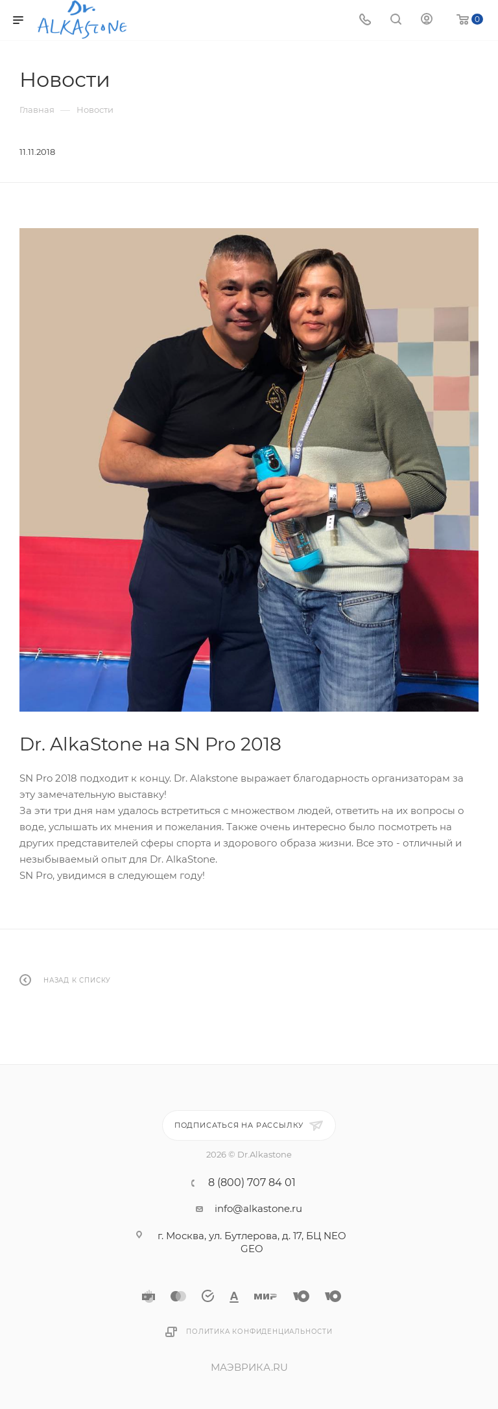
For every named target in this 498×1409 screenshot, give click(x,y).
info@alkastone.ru (258, 1208)
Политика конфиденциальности (259, 1331)
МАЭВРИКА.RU (249, 1367)
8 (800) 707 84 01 (252, 1183)
